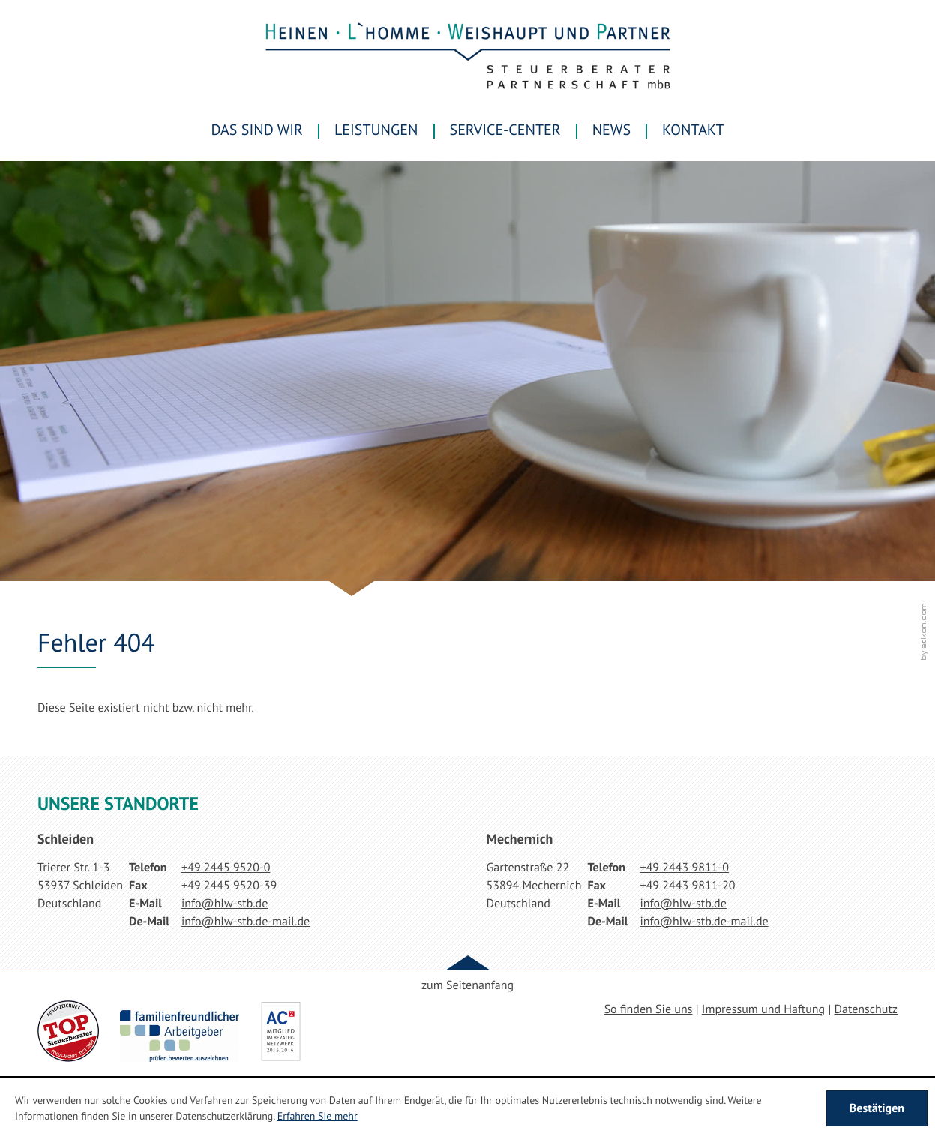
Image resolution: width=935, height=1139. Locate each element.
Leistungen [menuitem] (376, 129)
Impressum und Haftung (763, 1009)
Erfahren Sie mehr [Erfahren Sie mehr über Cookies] (317, 1116)
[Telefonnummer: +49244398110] (684, 868)
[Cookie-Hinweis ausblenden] (877, 1108)
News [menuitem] (611, 129)
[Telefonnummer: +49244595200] (225, 868)
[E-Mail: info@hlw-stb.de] (224, 903)
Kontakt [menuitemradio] (693, 129)
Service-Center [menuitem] (505, 129)
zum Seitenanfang (467, 985)
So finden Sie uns (648, 1009)
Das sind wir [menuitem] (257, 129)
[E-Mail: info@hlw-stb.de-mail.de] (245, 921)
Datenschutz (866, 1009)
